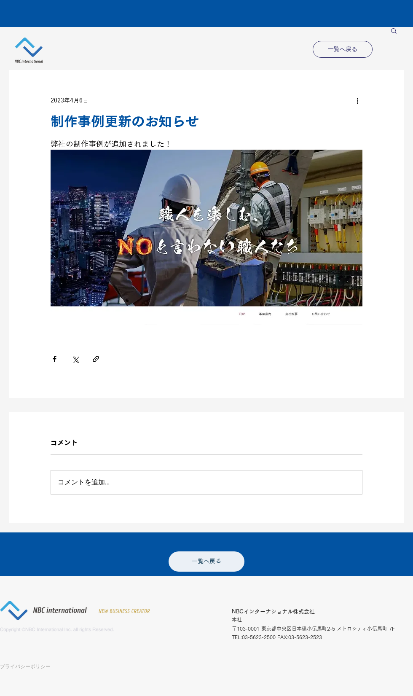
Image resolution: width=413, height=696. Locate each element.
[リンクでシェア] (96, 359)
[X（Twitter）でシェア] (75, 359)
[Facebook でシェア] (55, 359)
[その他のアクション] (357, 100)
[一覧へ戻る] (343, 49)
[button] (394, 30)
